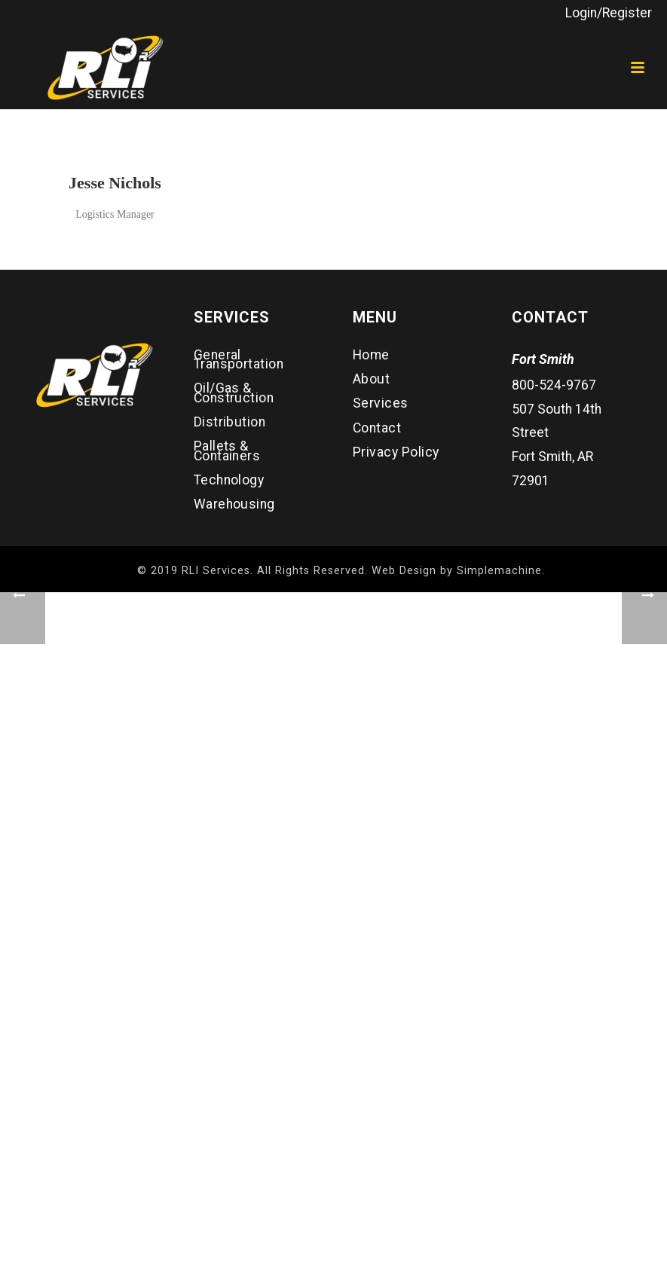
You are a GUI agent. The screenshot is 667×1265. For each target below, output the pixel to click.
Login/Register (608, 12)
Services (380, 403)
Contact (377, 427)
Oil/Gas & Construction (234, 392)
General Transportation (239, 359)
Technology (229, 479)
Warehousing (234, 504)
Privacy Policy (396, 452)
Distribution (230, 421)
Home (371, 354)
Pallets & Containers (227, 450)
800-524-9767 (554, 385)
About (371, 379)
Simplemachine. (501, 570)
